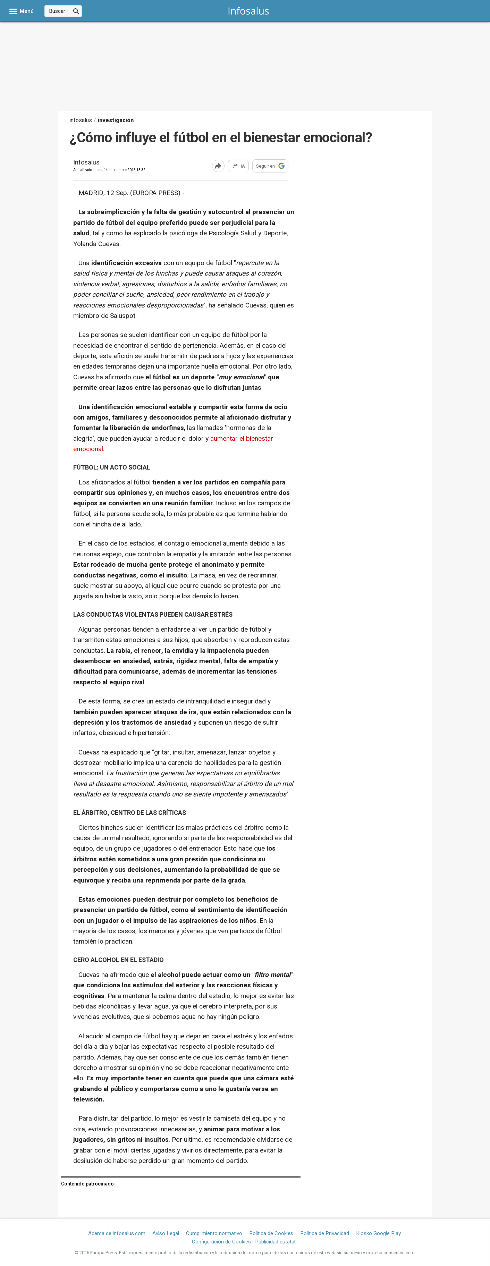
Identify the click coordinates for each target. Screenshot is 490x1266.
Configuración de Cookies (221, 1242)
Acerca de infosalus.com (116, 1233)
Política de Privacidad (324, 1233)
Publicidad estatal (275, 1242)
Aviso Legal (165, 1233)
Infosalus (86, 163)
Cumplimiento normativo (214, 1233)
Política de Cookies (271, 1233)
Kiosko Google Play (378, 1233)
